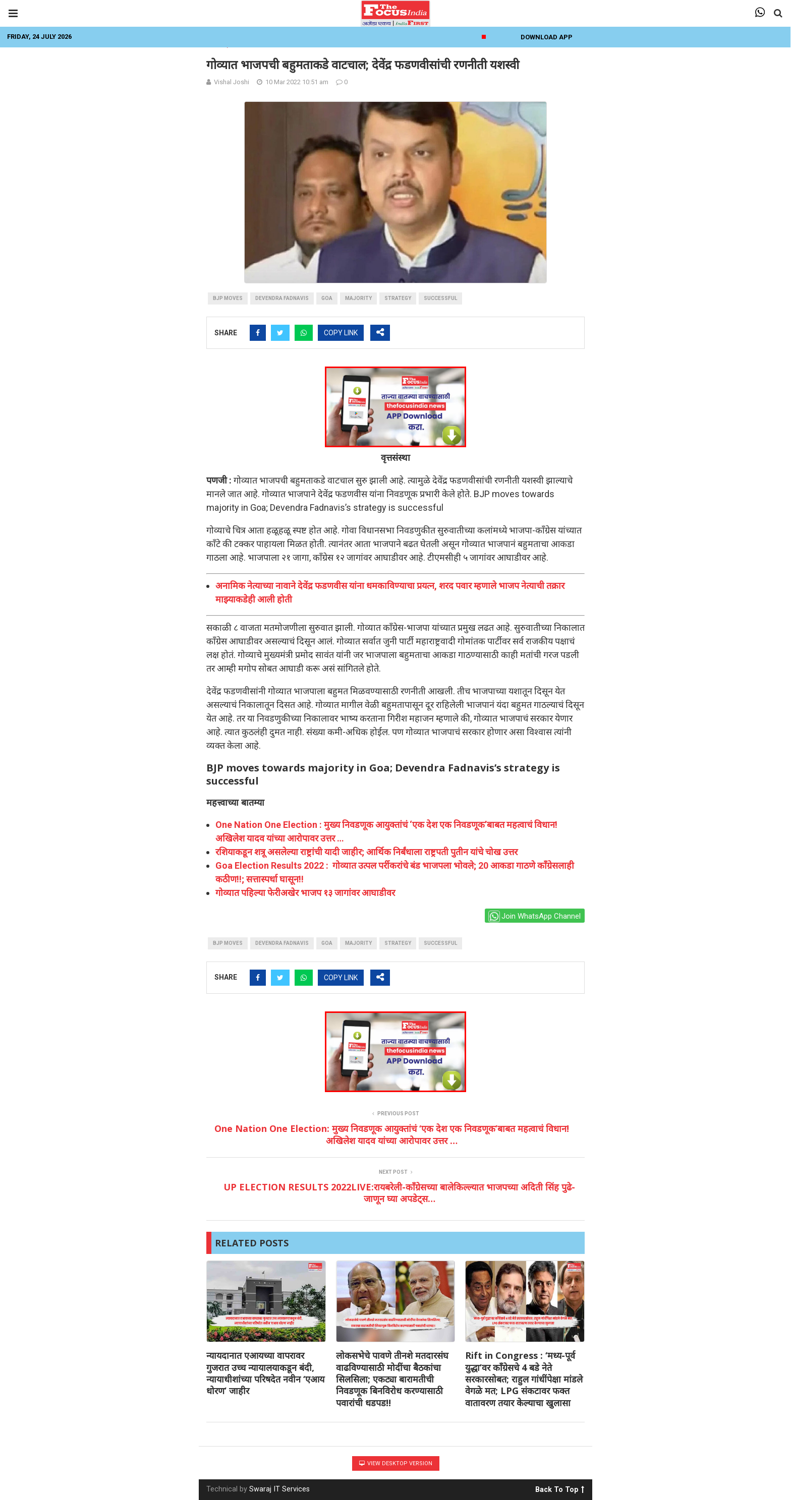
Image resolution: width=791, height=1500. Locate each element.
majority (358, 298)
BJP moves (228, 298)
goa (326, 298)
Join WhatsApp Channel (534, 916)
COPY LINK (341, 333)
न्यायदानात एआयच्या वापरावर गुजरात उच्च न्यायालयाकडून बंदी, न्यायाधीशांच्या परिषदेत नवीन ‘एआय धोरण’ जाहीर (265, 1373)
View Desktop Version (395, 1463)
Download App (547, 37)
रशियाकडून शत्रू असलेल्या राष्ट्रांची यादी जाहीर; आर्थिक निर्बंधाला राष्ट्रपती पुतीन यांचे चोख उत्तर (366, 852)
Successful (440, 298)
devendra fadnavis (282, 298)
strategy (397, 298)
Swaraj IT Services (279, 1489)
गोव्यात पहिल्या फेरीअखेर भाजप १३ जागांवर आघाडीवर (305, 892)
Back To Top (559, 1487)
